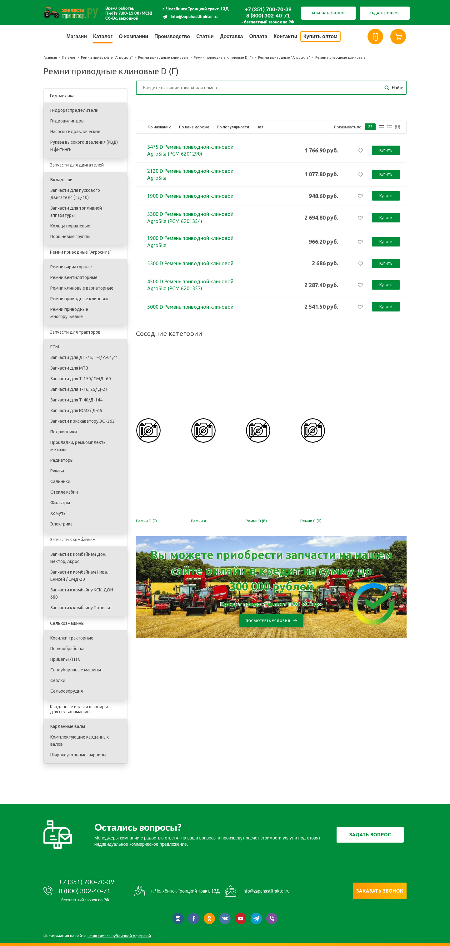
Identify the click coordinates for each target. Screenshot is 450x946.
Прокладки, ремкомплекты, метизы (79, 446)
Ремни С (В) (311, 521)
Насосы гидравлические (75, 131)
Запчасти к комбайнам (73, 539)
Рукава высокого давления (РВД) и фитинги (84, 146)
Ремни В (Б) (256, 521)
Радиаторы (61, 460)
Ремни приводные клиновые (163, 57)
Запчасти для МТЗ (69, 368)
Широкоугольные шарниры (78, 754)
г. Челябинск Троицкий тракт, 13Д (195, 8)
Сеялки (57, 680)
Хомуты (58, 513)
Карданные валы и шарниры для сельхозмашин (79, 709)
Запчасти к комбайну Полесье (81, 607)
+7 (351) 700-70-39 (268, 9)
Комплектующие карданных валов (79, 740)
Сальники (60, 481)
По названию (160, 127)
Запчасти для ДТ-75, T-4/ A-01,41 (84, 357)
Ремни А (199, 521)
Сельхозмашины (67, 623)
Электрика (61, 523)
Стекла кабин (64, 492)
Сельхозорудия (66, 691)
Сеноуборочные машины (75, 669)
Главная (50, 57)
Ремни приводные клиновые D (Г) (223, 57)
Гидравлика (62, 95)
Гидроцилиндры (67, 120)
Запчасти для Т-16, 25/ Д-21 (79, 389)
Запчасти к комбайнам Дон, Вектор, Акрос (78, 558)
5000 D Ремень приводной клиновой (190, 307)
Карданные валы (67, 726)
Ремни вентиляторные (74, 277)
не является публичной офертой (119, 936)
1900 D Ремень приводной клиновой (190, 196)
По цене (194, 127)
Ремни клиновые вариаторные (81, 288)
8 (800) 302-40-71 (268, 15)
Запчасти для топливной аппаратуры (76, 212)
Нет (260, 127)
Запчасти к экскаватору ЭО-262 (82, 421)
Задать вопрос (384, 13)
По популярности (233, 127)
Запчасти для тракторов (75, 332)
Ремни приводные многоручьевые (69, 313)
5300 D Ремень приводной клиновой (190, 263)
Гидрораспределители (74, 110)
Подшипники (63, 431)
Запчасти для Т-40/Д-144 (76, 399)
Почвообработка (67, 648)
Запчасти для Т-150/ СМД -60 (80, 378)
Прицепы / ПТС (65, 659)
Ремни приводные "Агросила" (107, 57)
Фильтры (60, 502)
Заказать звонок (328, 13)
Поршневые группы (70, 236)
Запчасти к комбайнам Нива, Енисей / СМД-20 (79, 576)
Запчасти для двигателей (77, 164)
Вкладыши (61, 179)
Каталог (69, 57)
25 (370, 127)
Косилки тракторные (71, 637)
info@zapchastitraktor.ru (194, 17)
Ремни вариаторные (71, 266)
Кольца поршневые (70, 225)
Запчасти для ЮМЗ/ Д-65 (76, 410)
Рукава (57, 470)
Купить (385, 150)
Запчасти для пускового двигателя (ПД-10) (75, 194)
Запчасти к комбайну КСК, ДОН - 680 (83, 593)
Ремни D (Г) (146, 521)
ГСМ (54, 346)
